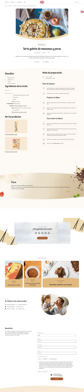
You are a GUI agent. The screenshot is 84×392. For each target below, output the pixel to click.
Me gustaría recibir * (42, 356)
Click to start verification (58, 375)
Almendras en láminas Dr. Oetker (20, 112)
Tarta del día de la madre (14, 274)
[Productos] (13, 2)
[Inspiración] (20, 2)
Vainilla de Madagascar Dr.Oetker (20, 105)
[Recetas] (7, 2)
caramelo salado (56, 143)
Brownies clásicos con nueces (61, 274)
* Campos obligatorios (42, 371)
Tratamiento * (40, 333)
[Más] (25, 2)
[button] (42, 42)
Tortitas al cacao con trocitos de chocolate (32, 274)
